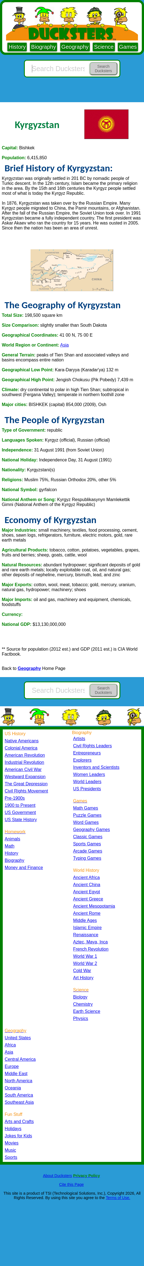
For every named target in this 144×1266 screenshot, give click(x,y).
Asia (64, 345)
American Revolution (25, 755)
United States (18, 1037)
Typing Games (87, 858)
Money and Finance (24, 867)
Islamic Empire (87, 927)
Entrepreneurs (87, 753)
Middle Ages (85, 920)
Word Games (86, 822)
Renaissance (86, 934)
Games (128, 47)
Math (9, 846)
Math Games (85, 808)
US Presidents (87, 788)
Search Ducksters (103, 68)
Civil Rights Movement (26, 791)
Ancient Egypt (86, 891)
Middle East (16, 1073)
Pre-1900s (15, 798)
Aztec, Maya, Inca (90, 942)
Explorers (82, 760)
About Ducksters (57, 1175)
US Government (20, 812)
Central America (20, 1059)
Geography (75, 47)
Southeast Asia (19, 1102)
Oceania (13, 1088)
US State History (21, 819)
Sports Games (87, 844)
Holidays (13, 1128)
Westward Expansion (25, 776)
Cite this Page (71, 1184)
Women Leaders (89, 774)
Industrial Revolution (24, 762)
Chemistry (83, 1004)
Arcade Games (87, 851)
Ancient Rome (86, 913)
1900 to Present (20, 805)
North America (18, 1080)
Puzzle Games (87, 815)
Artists (79, 738)
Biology (80, 997)
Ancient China (86, 884)
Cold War (82, 970)
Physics (80, 1018)
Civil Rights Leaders (92, 745)
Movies (11, 1143)
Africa (10, 1045)
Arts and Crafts (19, 1121)
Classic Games (87, 836)
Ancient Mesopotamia (94, 906)
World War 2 (85, 963)
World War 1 (85, 956)
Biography (43, 47)
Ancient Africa (86, 877)
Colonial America (21, 748)
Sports (11, 1157)
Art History (83, 977)
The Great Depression (26, 783)
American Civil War (23, 769)
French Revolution (90, 949)
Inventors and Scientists (96, 767)
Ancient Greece (88, 899)
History (17, 47)
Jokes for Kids (18, 1136)
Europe (12, 1066)
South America (19, 1095)
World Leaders (87, 781)
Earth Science (86, 1011)
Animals (12, 839)
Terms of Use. (118, 1197)
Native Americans (22, 740)
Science (103, 47)
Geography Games (91, 829)
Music (10, 1150)
